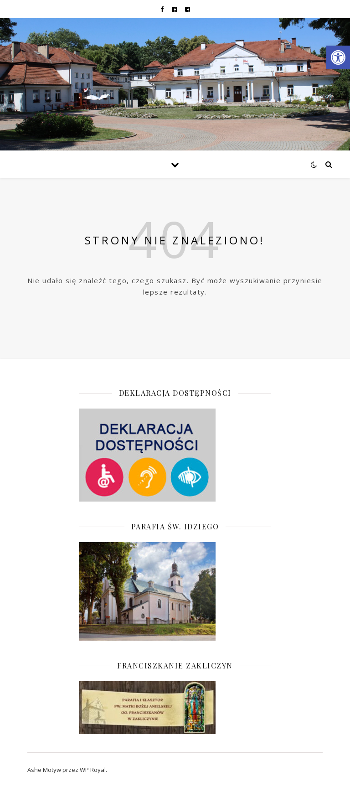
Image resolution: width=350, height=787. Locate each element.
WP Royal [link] (93, 770)
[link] (338, 57)
